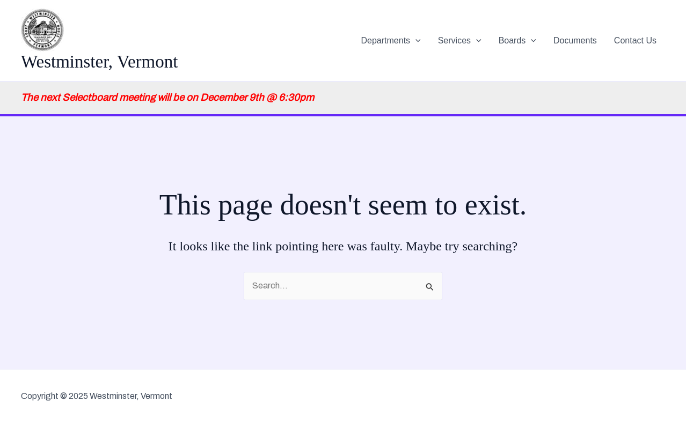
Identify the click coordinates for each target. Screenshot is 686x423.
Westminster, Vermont (99, 61)
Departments (391, 40)
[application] (415, 40)
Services (459, 40)
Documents (575, 40)
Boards (517, 40)
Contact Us (635, 40)
